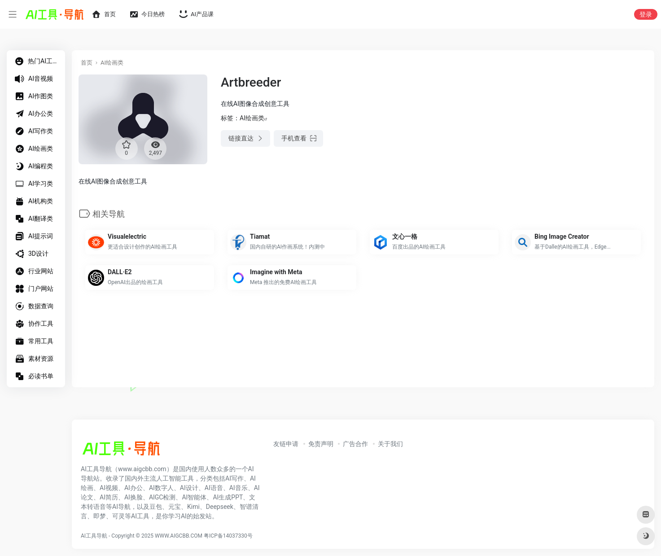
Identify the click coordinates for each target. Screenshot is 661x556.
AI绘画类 (112, 62)
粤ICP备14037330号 (228, 536)
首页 (86, 62)
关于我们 (390, 443)
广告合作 (355, 443)
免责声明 (320, 443)
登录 (645, 14)
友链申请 (285, 443)
